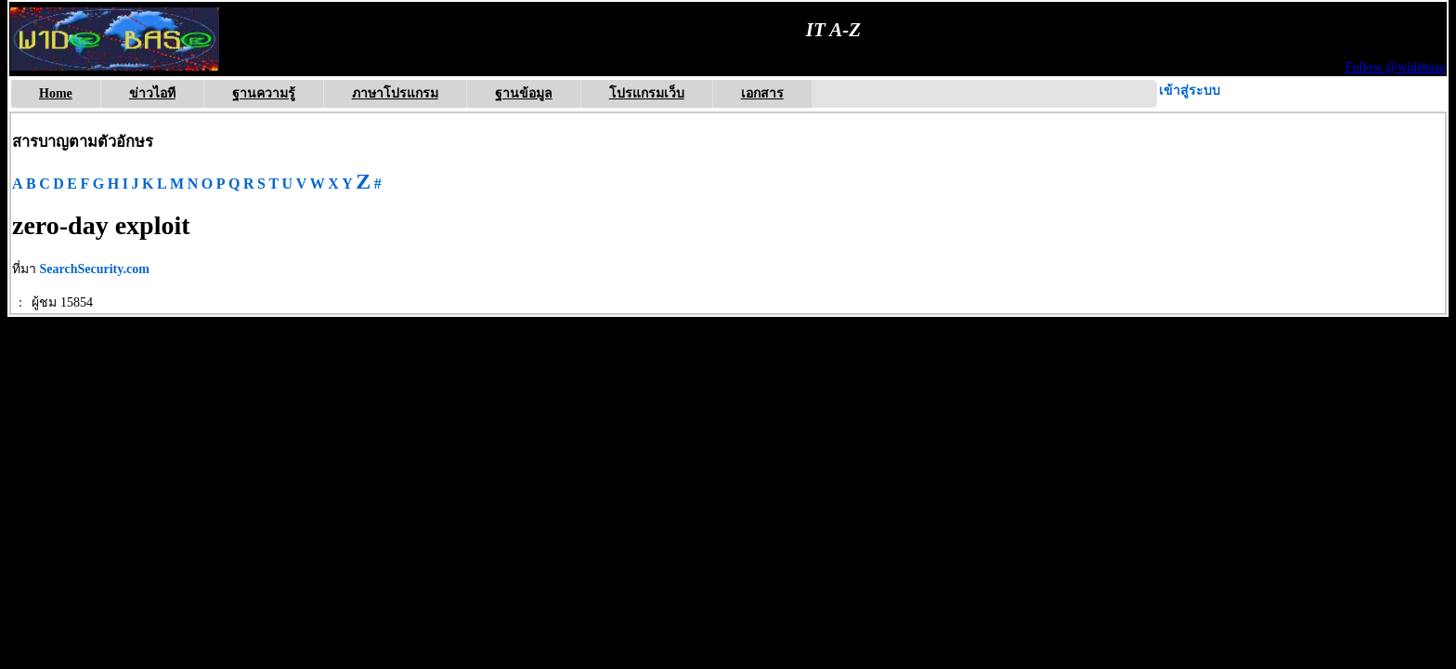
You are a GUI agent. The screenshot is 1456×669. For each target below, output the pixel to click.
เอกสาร (762, 93)
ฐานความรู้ (263, 93)
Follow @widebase (1396, 67)
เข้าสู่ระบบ (1189, 91)
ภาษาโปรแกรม (395, 93)
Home (55, 93)
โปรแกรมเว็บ (646, 93)
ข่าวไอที (152, 93)
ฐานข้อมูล (523, 93)
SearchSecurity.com (95, 269)
